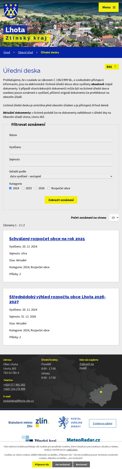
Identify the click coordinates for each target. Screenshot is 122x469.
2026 (41, 188)
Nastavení (81, 464)
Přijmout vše (42, 464)
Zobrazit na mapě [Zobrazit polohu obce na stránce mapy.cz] (86, 366)
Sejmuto (14, 159)
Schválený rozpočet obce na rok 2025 (47, 238)
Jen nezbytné (62, 464)
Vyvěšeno (15, 147)
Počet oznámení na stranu (88, 217)
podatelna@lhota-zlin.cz (18, 401)
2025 (29, 188)
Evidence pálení (102, 423)
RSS (112, 67)
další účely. (72, 449)
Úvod (6, 52)
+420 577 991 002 (14, 385)
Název (13, 135)
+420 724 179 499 (14, 389)
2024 (16, 188)
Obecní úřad (25, 52)
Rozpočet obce (60, 188)
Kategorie (15, 184)
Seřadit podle (17, 171)
